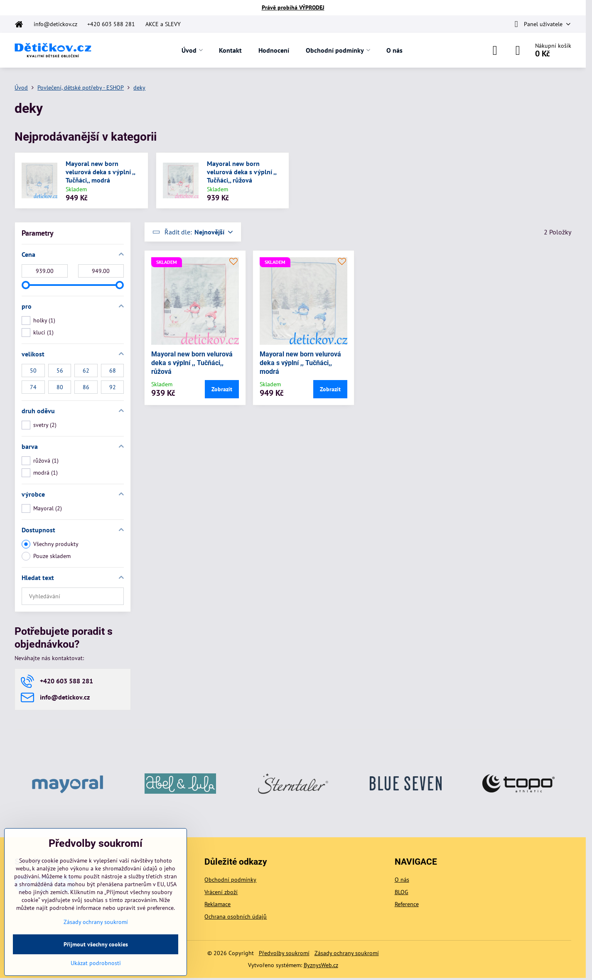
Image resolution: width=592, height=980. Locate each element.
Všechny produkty (50, 544)
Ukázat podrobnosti (96, 963)
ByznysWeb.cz (321, 965)
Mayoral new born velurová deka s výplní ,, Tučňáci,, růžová (241, 171)
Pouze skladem (46, 556)
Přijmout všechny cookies (96, 944)
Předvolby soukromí (284, 953)
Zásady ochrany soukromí (346, 953)
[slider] (26, 285)
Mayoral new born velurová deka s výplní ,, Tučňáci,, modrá (100, 171)
